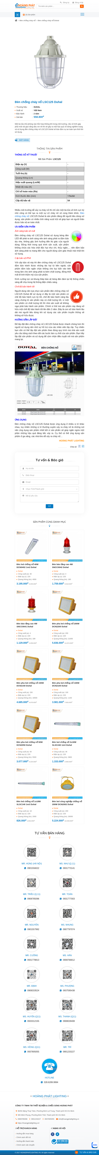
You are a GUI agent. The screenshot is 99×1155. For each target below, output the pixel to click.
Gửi (49, 506)
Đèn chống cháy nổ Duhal (48, 21)
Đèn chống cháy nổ (28, 21)
